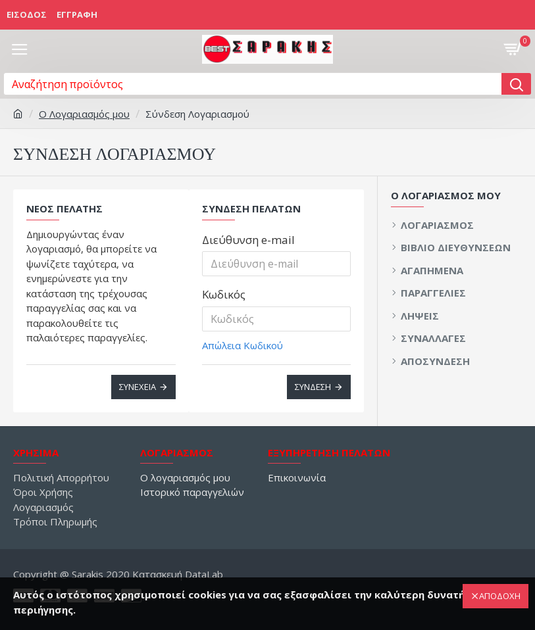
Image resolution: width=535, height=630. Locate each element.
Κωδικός (223, 294)
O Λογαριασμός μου (84, 113)
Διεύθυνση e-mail (248, 239)
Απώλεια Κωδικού (242, 345)
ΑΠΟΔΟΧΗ (500, 596)
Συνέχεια (137, 387)
